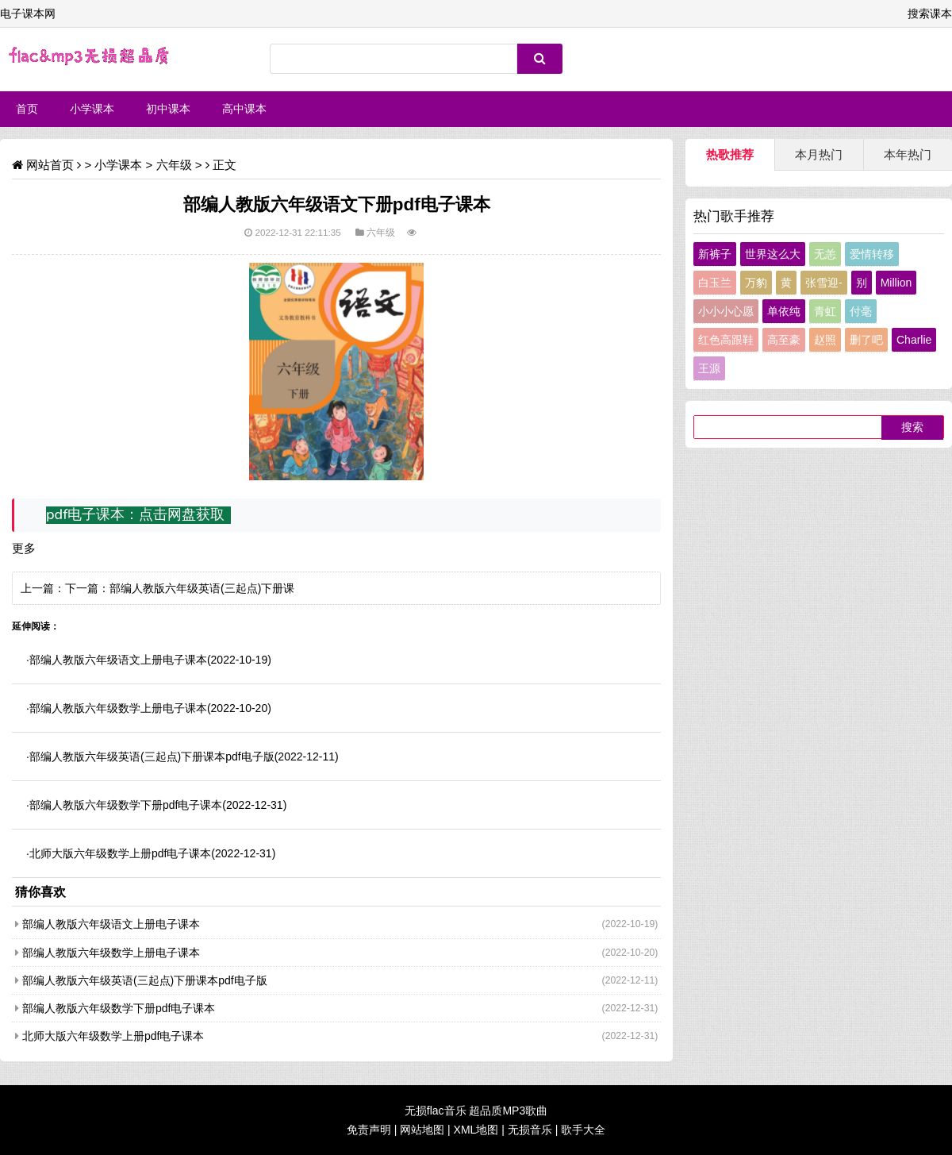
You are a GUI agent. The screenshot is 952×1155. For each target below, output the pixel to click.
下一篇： (87, 588)
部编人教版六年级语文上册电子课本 (118, 659)
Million (896, 282)
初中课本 (168, 108)
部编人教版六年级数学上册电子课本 (118, 708)
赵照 (825, 339)
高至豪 (783, 339)
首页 (27, 108)
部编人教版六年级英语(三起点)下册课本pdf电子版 (151, 756)
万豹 (756, 282)
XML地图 (476, 1129)
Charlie (913, 339)
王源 (709, 368)
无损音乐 (530, 1129)
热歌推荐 (730, 154)
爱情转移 (872, 254)
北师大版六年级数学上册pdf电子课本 (120, 853)
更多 (24, 548)
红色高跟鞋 (726, 339)
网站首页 (50, 164)
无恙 (825, 254)
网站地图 (422, 1129)
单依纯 (783, 311)
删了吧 (866, 339)
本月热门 (819, 154)
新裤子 (714, 254)
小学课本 (92, 108)
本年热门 (907, 154)
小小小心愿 (726, 311)
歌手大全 (583, 1129)
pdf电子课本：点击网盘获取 (135, 514)
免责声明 (369, 1129)
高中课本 (244, 108)
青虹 (825, 311)
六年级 (174, 164)
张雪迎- (824, 282)
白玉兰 (714, 282)
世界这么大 (772, 254)
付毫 (861, 311)
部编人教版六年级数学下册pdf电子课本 (125, 805)
